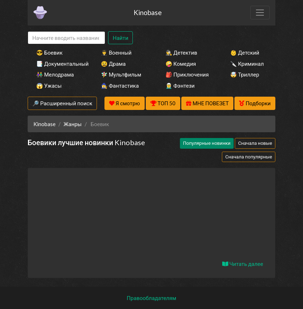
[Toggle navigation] (260, 12)
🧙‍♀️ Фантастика (120, 85)
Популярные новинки (206, 143)
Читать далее (242, 263)
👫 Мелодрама (55, 74)
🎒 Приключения (187, 74)
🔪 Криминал (247, 63)
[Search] (66, 38)
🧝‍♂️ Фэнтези (180, 85)
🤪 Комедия (181, 63)
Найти (120, 37)
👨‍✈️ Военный (116, 52)
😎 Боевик (49, 52)
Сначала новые (255, 143)
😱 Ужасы (49, 85)
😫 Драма (113, 63)
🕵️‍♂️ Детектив (181, 52)
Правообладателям (151, 298)
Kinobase (148, 12)
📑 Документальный (58, 63)
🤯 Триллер (244, 74)
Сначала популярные (248, 157)
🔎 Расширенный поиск (62, 103)
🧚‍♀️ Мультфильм (121, 74)
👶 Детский (244, 52)
